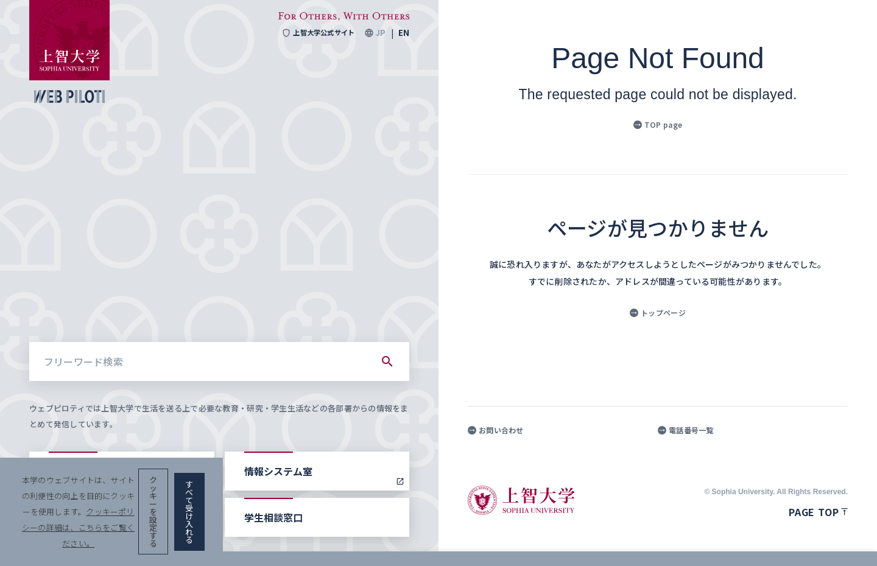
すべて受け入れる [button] (805, 542)
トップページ (658, 312)
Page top (818, 512)
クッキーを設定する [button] (708, 542)
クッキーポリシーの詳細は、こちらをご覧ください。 (416, 542)
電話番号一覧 (686, 430)
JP (380, 33)
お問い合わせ (496, 430)
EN (403, 33)
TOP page (657, 124)
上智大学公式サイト (314, 33)
